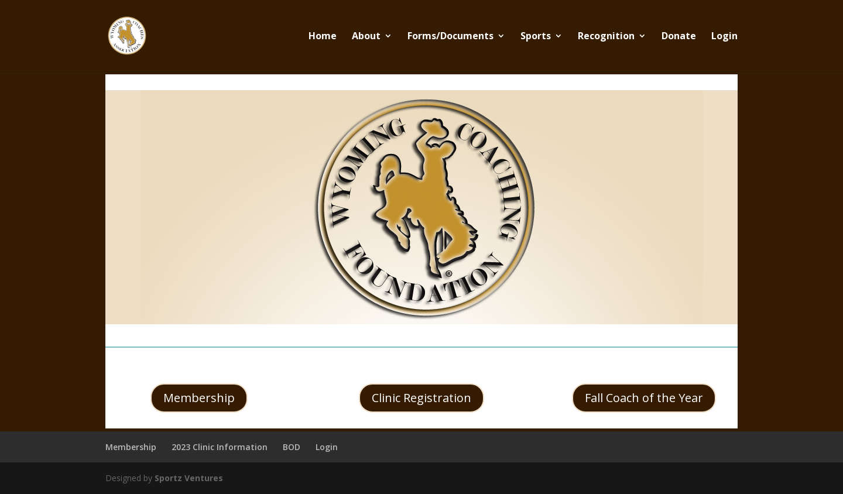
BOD (291, 446)
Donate (679, 37)
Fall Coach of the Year (644, 398)
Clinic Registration (421, 398)
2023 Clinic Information (220, 446)
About (366, 37)
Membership (199, 398)
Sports (535, 37)
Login (724, 37)
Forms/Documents (450, 37)
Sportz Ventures (189, 477)
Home (323, 37)
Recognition (606, 37)
